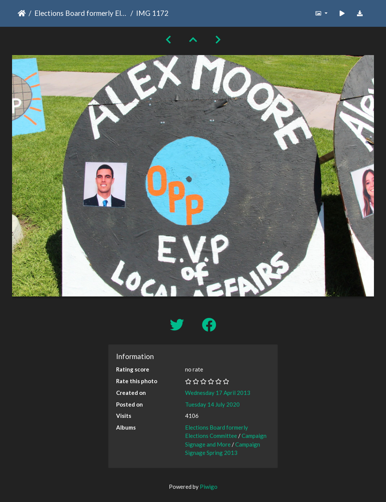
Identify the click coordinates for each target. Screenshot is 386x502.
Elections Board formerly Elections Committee (80, 13)
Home (22, 13)
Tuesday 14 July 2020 (212, 404)
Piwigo (209, 486)
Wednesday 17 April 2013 (217, 392)
